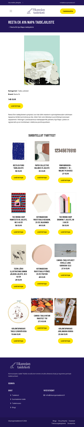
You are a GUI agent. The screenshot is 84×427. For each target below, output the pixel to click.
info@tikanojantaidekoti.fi (67, 3)
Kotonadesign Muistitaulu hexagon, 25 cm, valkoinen (42, 219)
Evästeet (72, 421)
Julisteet (26, 91)
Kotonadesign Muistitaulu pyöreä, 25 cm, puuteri (42, 271)
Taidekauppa (68, 11)
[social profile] (23, 2)
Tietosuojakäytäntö (58, 423)
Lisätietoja (15, 106)
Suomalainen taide (19, 399)
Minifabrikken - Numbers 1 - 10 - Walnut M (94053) (65, 168)
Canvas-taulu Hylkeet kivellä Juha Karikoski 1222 (66, 263)
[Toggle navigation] (11, 11)
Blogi (14, 407)
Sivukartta (71, 423)
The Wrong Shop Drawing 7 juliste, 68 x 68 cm (65, 219)
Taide (20, 91)
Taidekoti (15, 395)
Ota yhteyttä (62, 421)
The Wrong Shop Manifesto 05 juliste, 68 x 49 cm (18, 219)
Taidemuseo (16, 403)
